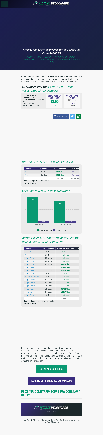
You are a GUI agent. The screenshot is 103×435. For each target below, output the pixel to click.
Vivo (26, 172)
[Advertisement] (51, 28)
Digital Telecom (30, 258)
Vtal (26, 255)
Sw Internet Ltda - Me (32, 277)
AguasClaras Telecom (32, 252)
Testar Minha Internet (51, 369)
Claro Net (28, 292)
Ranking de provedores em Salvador (51, 380)
